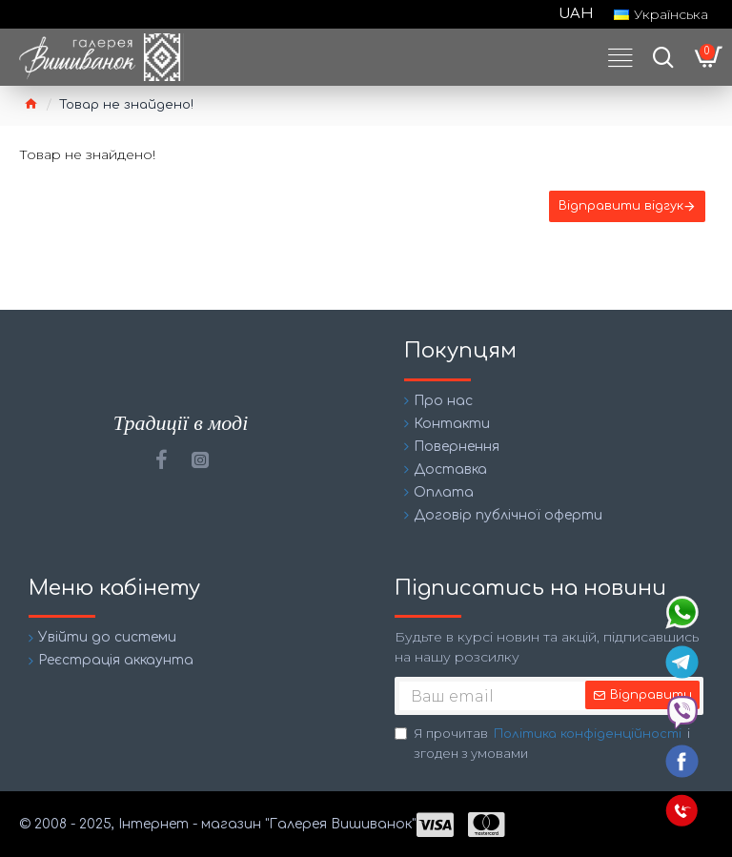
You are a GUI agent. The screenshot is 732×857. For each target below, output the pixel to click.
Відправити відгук (619, 208)
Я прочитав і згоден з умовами (542, 743)
